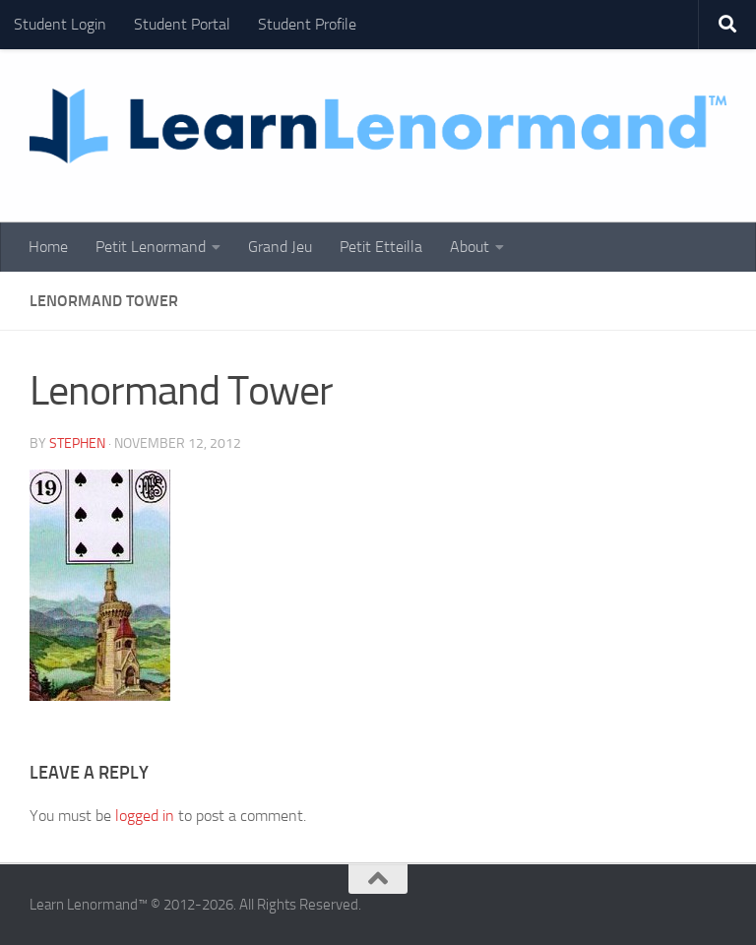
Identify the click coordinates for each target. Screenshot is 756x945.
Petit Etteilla (381, 246)
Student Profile (307, 24)
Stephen (77, 443)
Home (48, 246)
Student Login (60, 24)
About (469, 246)
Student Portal (182, 24)
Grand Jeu (280, 246)
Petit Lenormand (150, 246)
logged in (144, 815)
